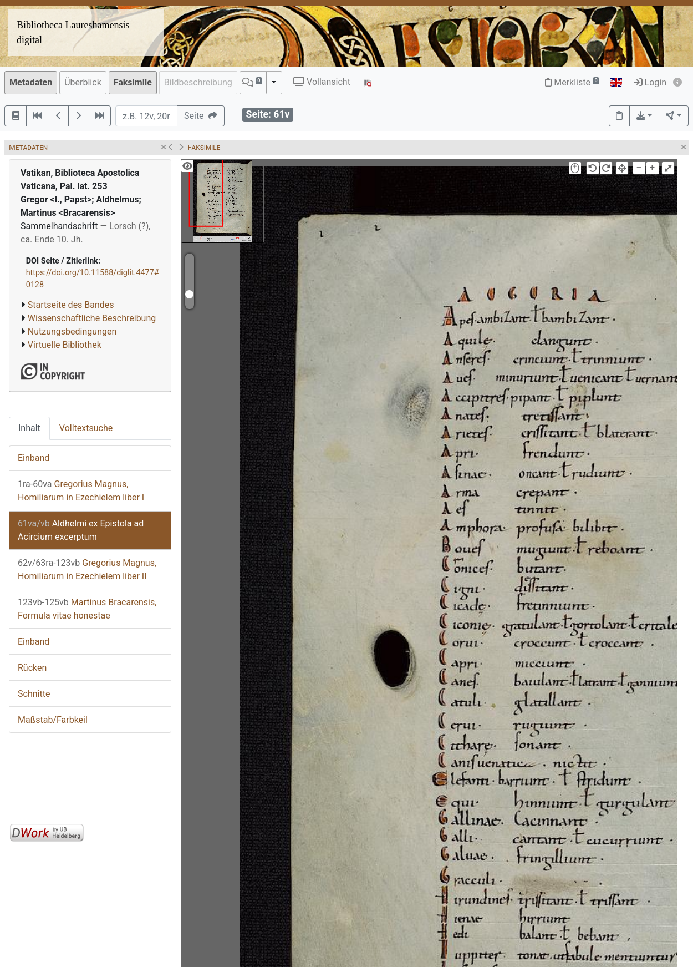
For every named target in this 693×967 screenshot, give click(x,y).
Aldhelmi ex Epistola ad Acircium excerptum (81, 530)
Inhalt (29, 428)
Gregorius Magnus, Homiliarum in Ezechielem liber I (81, 491)
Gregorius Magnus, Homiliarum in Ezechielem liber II (87, 569)
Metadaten (30, 82)
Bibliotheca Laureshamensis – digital (77, 32)
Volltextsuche (86, 428)
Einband (33, 458)
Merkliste (572, 82)
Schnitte (34, 693)
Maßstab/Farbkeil (53, 720)
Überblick (82, 82)
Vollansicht (321, 82)
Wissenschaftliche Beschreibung (92, 318)
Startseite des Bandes (71, 305)
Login (650, 82)
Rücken (32, 667)
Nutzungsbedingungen (72, 331)
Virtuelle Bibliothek (64, 345)
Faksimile (133, 82)
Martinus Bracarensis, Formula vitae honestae (87, 609)
